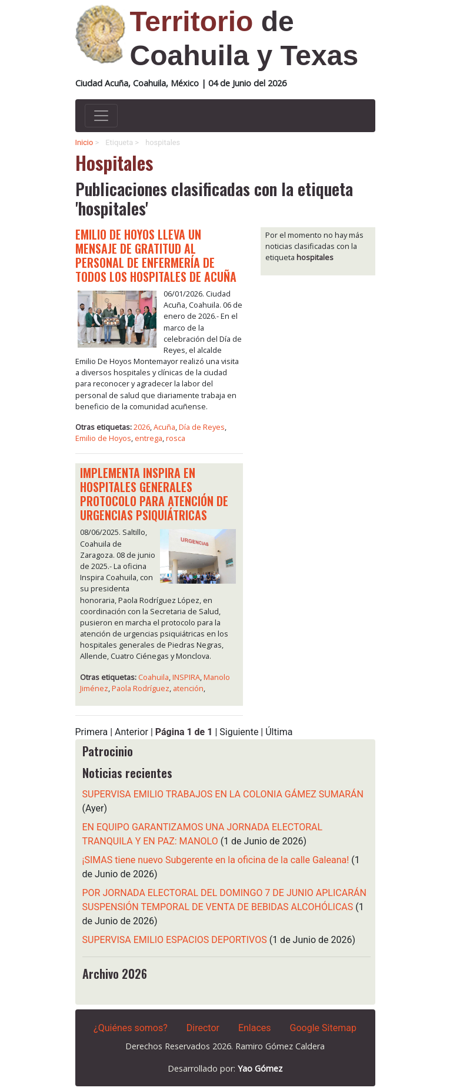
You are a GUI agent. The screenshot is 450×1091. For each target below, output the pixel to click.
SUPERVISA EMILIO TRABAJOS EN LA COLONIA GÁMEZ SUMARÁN (223, 794)
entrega (148, 438)
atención (188, 688)
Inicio (84, 142)
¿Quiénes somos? (131, 1027)
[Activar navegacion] (101, 115)
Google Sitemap (323, 1027)
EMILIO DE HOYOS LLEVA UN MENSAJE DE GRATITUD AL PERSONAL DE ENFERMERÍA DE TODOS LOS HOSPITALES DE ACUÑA (155, 255)
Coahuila (153, 677)
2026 (142, 427)
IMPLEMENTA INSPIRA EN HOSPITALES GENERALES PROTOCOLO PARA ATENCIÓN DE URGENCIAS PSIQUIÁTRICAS (154, 494)
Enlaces (254, 1027)
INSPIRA (186, 677)
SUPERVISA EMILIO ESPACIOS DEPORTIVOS (174, 939)
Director (202, 1027)
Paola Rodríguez (140, 688)
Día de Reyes (202, 427)
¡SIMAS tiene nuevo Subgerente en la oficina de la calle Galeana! (215, 860)
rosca (175, 438)
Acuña (164, 427)
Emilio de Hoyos (103, 438)
